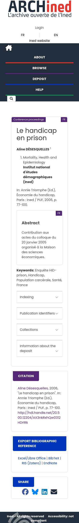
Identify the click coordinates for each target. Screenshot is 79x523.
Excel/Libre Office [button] (32, 458)
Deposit (39, 79)
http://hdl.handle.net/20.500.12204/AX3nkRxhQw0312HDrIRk (39, 417)
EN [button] (56, 35)
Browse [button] (39, 68)
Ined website (39, 40)
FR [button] (22, 35)
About (39, 57)
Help (39, 89)
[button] (11, 98)
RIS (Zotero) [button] (31, 463)
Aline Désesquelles (33, 388)
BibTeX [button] (53, 458)
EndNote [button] (50, 463)
